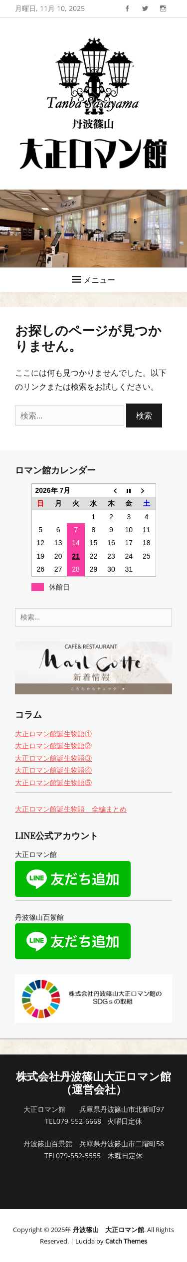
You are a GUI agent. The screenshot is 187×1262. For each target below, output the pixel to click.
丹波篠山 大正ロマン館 (108, 1229)
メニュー (99, 279)
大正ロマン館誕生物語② (53, 745)
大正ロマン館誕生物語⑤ (53, 782)
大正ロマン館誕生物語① (53, 733)
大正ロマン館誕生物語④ (53, 770)
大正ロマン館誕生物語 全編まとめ (71, 809)
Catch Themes (126, 1241)
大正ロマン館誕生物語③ (53, 758)
